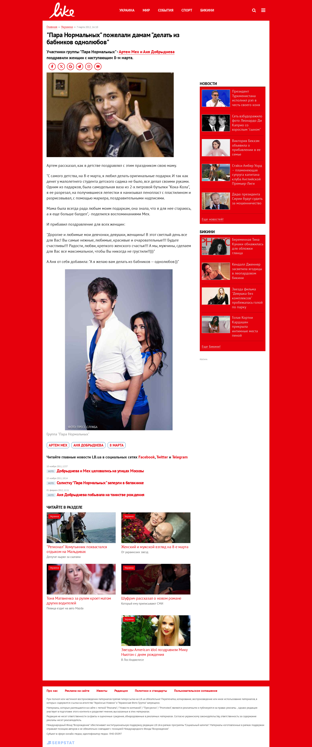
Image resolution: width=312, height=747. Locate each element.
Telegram (180, 457)
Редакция (121, 691)
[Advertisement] (80, 643)
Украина (127, 10)
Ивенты (102, 691)
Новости (208, 83)
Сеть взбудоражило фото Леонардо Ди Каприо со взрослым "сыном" (247, 123)
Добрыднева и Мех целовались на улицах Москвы (95, 471)
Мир (146, 10)
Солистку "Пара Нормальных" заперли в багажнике (95, 482)
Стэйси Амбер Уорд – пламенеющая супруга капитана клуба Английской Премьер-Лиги (247, 174)
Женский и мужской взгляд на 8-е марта (154, 546)
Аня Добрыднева (88, 445)
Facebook (146, 457)
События (165, 10)
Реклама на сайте (77, 691)
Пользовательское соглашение (195, 691)
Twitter (162, 457)
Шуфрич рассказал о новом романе (151, 598)
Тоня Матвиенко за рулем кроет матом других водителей (79, 601)
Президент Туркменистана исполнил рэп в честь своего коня (246, 98)
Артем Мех (58, 445)
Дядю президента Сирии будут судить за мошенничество (247, 198)
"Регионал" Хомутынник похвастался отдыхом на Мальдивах (77, 549)
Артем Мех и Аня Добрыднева (147, 51)
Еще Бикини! (211, 346)
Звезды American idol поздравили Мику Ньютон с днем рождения (154, 652)
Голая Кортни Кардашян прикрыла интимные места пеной (245, 326)
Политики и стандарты (151, 691)
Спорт (186, 10)
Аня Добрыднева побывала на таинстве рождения (95, 494)
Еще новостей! (212, 219)
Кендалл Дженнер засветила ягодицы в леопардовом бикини (247, 271)
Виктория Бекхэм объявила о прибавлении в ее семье (246, 147)
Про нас (52, 691)
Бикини (207, 10)
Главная (52, 27)
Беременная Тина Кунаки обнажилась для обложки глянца (247, 246)
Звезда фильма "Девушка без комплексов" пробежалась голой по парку (247, 298)
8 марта (117, 445)
